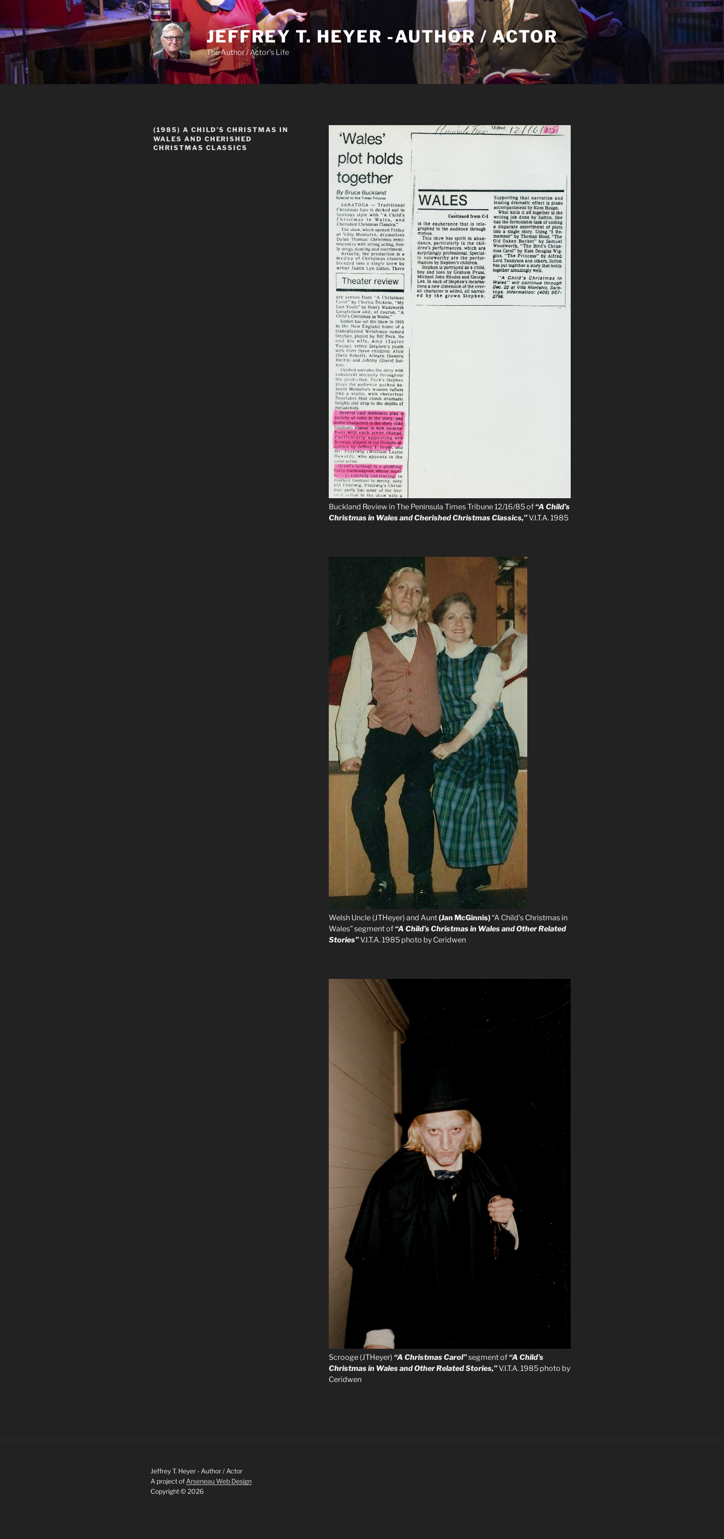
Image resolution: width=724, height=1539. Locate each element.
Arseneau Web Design (219, 1481)
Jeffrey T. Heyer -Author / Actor (382, 36)
